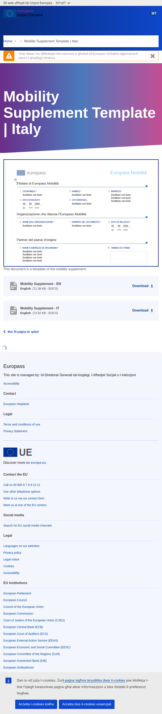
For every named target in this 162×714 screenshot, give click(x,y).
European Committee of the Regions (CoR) (31, 654)
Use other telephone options (21, 491)
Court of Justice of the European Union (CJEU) (34, 620)
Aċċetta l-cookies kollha (36, 704)
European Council (15, 600)
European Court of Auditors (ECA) (25, 633)
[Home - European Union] (23, 15)
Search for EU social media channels (27, 525)
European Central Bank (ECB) (23, 627)
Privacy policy (12, 552)
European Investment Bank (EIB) (25, 660)
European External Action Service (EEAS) (30, 640)
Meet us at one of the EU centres (25, 505)
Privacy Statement (15, 431)
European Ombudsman (18, 667)
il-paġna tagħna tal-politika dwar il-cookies (94, 680)
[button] (81, 212)
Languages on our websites (21, 546)
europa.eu (38, 462)
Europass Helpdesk (16, 404)
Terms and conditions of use (21, 424)
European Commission (18, 613)
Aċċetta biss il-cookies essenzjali (86, 704)
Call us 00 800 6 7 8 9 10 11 (21, 485)
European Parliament (17, 593)
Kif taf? (63, 3)
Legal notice (11, 559)
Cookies (8, 566)
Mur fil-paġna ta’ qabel (23, 331)
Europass (14, 366)
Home (7, 41)
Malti (154, 15)
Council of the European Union (23, 606)
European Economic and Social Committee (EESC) (36, 647)
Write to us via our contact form (23, 498)
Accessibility (11, 383)
